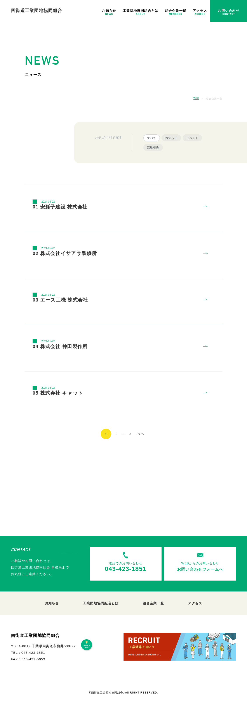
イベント (192, 138)
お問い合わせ (228, 12)
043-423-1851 (33, 652)
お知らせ (109, 12)
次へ (140, 433)
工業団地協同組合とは (140, 12)
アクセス (200, 12)
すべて (151, 138)
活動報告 (153, 147)
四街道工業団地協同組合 (36, 10)
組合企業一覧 (175, 12)
